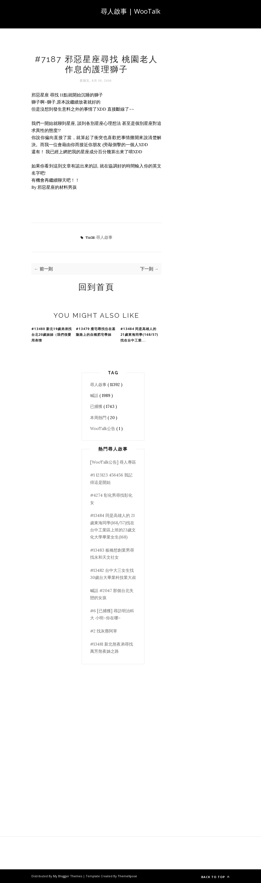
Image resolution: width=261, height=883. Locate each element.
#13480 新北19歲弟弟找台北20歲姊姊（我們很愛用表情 (51, 334)
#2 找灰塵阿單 (103, 631)
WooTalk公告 (103, 428)
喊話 (94, 395)
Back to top (215, 877)
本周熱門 (99, 417)
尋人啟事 (104, 237)
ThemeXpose (127, 876)
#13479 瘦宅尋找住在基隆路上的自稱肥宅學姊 (95, 331)
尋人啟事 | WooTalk (131, 11)
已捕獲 (96, 406)
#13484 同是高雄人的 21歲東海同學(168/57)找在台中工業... (139, 334)
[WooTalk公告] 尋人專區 (113, 462)
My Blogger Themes (68, 876)
